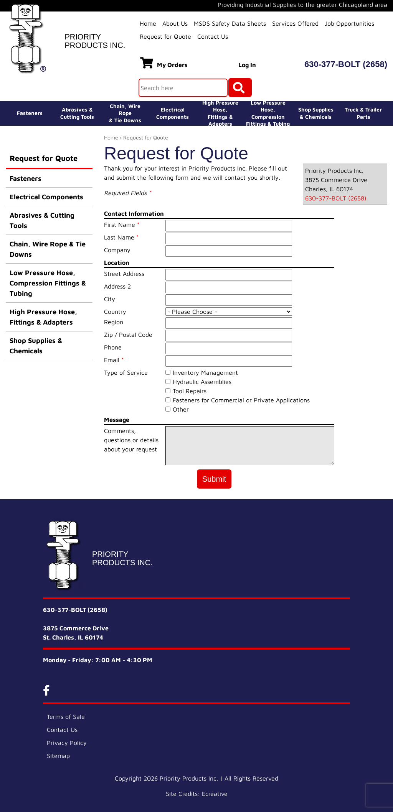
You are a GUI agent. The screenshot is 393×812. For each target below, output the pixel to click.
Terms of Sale (66, 716)
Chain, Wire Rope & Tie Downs (48, 249)
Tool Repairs (189, 390)
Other (181, 409)
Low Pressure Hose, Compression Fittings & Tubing (268, 113)
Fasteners (30, 113)
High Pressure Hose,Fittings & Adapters (220, 113)
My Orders (164, 63)
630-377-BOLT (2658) (345, 64)
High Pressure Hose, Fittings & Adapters (43, 317)
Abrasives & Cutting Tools (42, 220)
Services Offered (295, 23)
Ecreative (215, 793)
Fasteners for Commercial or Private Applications (241, 400)
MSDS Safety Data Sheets (230, 23)
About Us (175, 23)
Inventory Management (205, 372)
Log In (247, 64)
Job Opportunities (349, 23)
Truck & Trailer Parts (363, 113)
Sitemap (58, 755)
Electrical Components (46, 197)
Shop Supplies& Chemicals (316, 113)
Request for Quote (165, 36)
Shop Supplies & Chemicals (36, 345)
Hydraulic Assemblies (202, 381)
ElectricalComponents (172, 113)
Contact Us (212, 36)
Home (148, 23)
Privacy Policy (67, 742)
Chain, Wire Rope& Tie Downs (125, 113)
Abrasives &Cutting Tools (77, 113)
